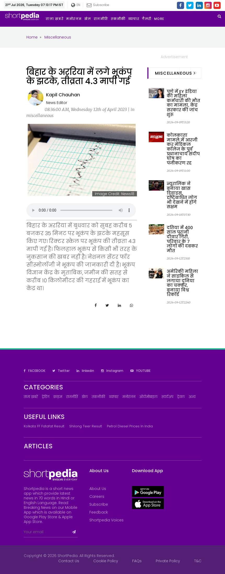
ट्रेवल (181, 396)
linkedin (85, 370)
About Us (97, 488)
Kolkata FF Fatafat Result (44, 426)
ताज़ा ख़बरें (31, 396)
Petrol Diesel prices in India (130, 426)
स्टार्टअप (167, 396)
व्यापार (113, 396)
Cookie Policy (105, 561)
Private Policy (168, 561)
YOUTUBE (140, 370)
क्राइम (57, 396)
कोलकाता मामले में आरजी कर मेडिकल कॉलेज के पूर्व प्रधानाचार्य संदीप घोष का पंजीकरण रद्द (183, 149)
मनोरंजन (128, 396)
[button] (160, 19)
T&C (197, 561)
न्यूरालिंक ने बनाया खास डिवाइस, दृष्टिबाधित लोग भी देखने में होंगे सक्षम (182, 195)
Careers (96, 496)
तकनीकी (98, 396)
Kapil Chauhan (63, 94)
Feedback (98, 512)
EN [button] (75, 5)
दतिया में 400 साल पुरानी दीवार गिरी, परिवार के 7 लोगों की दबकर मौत (182, 239)
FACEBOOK (34, 370)
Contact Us (68, 561)
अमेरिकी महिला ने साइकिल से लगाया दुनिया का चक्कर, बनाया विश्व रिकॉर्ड (182, 282)
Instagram (112, 370)
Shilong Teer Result (85, 426)
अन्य (192, 396)
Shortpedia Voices (106, 520)
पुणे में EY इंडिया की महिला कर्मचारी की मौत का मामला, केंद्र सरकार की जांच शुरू (183, 103)
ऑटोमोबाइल (148, 396)
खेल (85, 396)
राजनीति (72, 396)
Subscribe (98, 5)
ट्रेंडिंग (45, 396)
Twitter (61, 370)
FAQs (137, 561)
